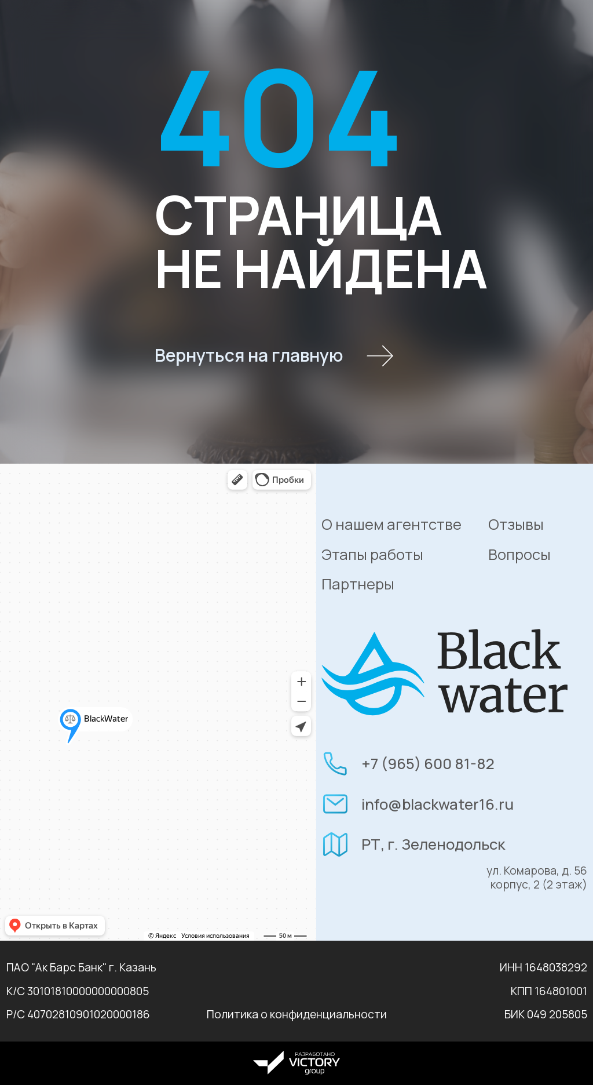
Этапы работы (372, 554)
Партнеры (357, 584)
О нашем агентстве (391, 524)
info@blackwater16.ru (437, 804)
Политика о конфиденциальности (297, 1014)
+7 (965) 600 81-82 (428, 763)
